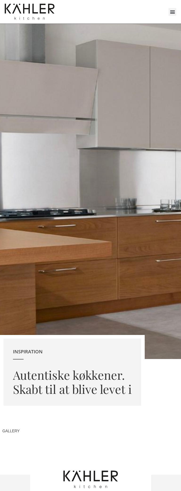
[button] (172, 12)
